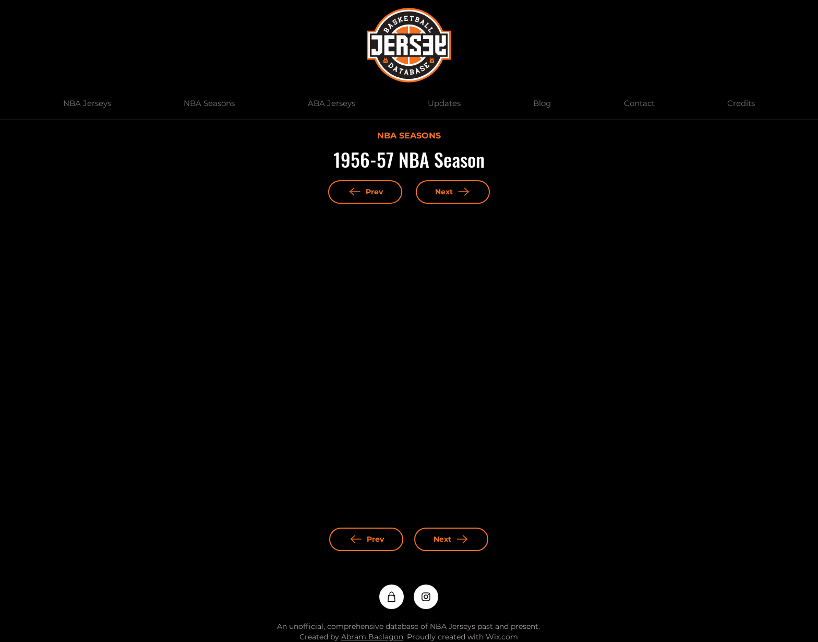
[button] (87, 103)
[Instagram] (426, 597)
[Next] (453, 192)
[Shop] (391, 597)
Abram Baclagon (372, 636)
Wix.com (502, 636)
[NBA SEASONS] (409, 136)
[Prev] (365, 192)
